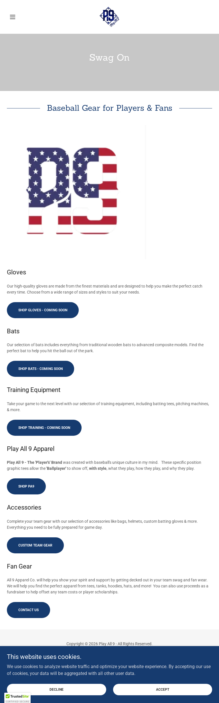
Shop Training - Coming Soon (44, 428)
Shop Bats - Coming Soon (40, 369)
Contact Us (28, 610)
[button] (22, 17)
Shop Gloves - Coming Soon (42, 310)
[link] (110, 17)
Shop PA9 (26, 486)
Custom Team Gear (35, 545)
